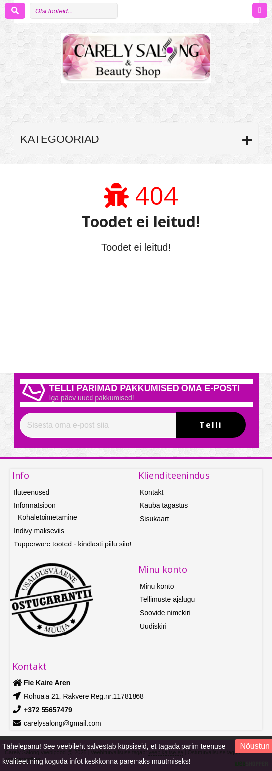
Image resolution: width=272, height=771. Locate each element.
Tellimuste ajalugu (167, 599)
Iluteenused (31, 492)
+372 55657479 (48, 710)
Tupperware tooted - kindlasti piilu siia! (73, 544)
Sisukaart (154, 519)
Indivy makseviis (39, 531)
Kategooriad (59, 139)
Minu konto (157, 586)
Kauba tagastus (164, 505)
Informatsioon (35, 505)
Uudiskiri (153, 626)
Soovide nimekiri (165, 613)
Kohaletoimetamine (47, 517)
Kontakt (151, 492)
